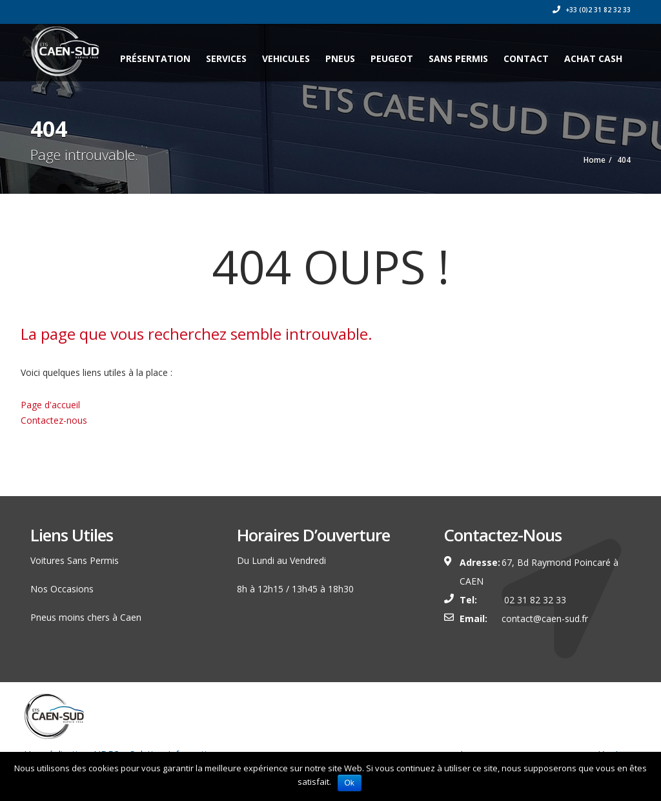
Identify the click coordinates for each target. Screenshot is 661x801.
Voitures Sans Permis (74, 560)
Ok (349, 782)
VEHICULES (286, 58)
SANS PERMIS (458, 58)
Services (226, 58)
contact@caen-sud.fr (545, 618)
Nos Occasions (62, 589)
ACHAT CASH (593, 58)
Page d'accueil (50, 405)
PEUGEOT (392, 58)
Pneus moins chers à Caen (85, 617)
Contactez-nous (54, 420)
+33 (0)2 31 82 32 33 (592, 9)
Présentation (155, 58)
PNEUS (340, 58)
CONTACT (526, 58)
